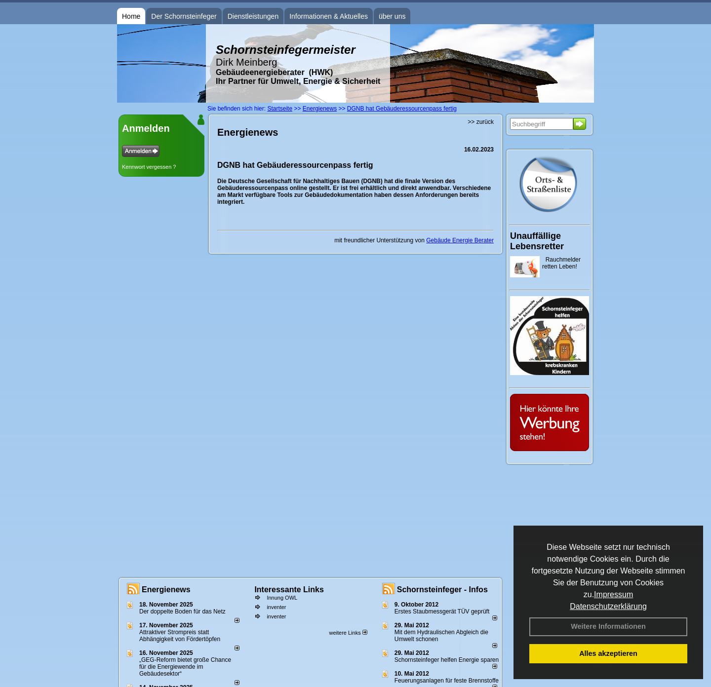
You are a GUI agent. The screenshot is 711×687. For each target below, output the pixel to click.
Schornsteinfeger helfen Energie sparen (447, 659)
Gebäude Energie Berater (460, 240)
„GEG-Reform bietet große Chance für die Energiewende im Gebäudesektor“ (185, 666)
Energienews (166, 589)
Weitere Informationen (608, 626)
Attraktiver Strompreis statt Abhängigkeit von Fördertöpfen (179, 636)
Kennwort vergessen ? (149, 167)
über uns (392, 16)
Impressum (613, 594)
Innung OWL (282, 598)
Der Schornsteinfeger (183, 16)
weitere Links (348, 633)
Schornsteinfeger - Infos (442, 589)
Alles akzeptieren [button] (608, 653)
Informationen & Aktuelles (328, 16)
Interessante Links (289, 589)
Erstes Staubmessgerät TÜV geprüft (442, 611)
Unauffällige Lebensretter (537, 241)
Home (131, 16)
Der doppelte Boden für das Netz (182, 611)
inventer (276, 607)
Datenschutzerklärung (608, 606)
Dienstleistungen (253, 16)
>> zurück (481, 121)
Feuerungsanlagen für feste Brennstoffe (447, 680)
